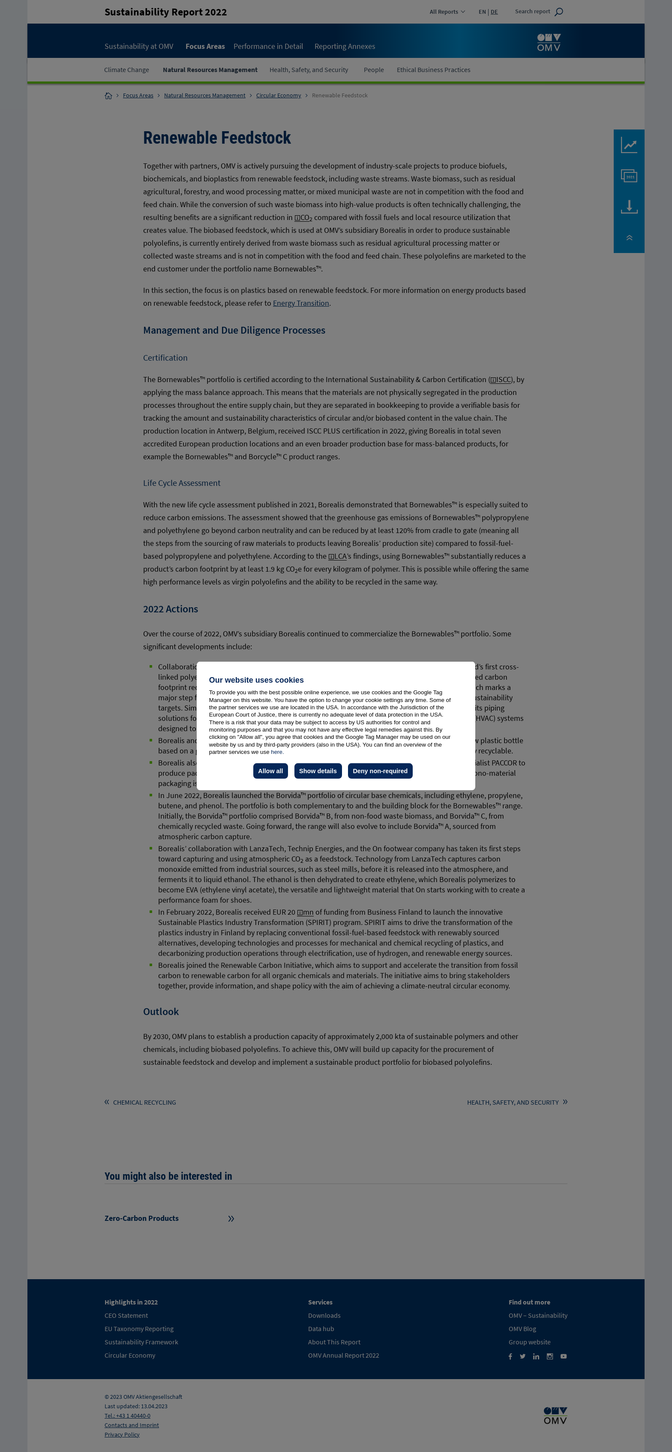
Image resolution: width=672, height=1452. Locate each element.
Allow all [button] (270, 771)
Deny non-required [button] (380, 771)
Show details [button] (318, 771)
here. (277, 752)
